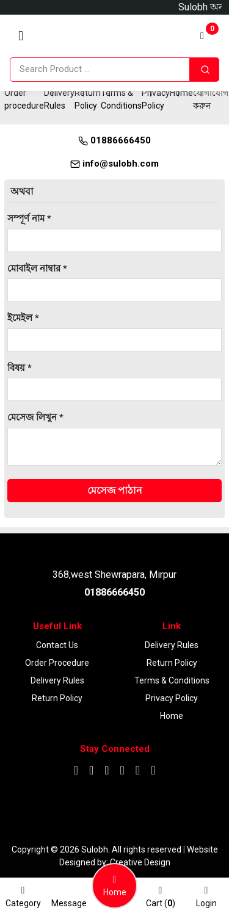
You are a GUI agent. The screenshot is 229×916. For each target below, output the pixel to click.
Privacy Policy (171, 698)
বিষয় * (19, 367)
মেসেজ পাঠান (114, 490)
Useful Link (57, 626)
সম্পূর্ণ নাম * (29, 218)
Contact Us (57, 645)
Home (181, 93)
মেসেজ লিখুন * (35, 417)
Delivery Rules (57, 680)
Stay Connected (115, 748)
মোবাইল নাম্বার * (37, 268)
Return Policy (57, 698)
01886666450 (114, 140)
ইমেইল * (23, 317)
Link (171, 626)
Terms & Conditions (171, 680)
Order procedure (57, 663)
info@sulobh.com (114, 163)
